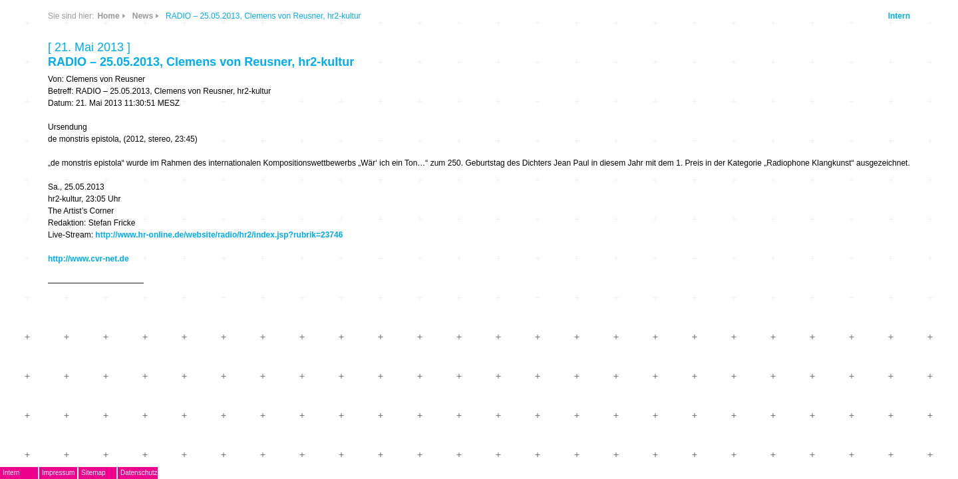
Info (314, 95)
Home (441, 16)
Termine (209, 210)
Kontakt (209, 288)
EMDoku (210, 151)
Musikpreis (216, 190)
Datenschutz (324, 472)
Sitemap (278, 472)
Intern (761, 16)
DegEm (222, 50)
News (278, 56)
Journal (208, 230)
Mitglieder (214, 269)
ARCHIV (209, 249)
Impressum (243, 472)
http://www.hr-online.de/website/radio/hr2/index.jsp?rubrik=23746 (551, 258)
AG (198, 170)
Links (278, 95)
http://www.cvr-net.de (421, 282)
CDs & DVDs (320, 51)
